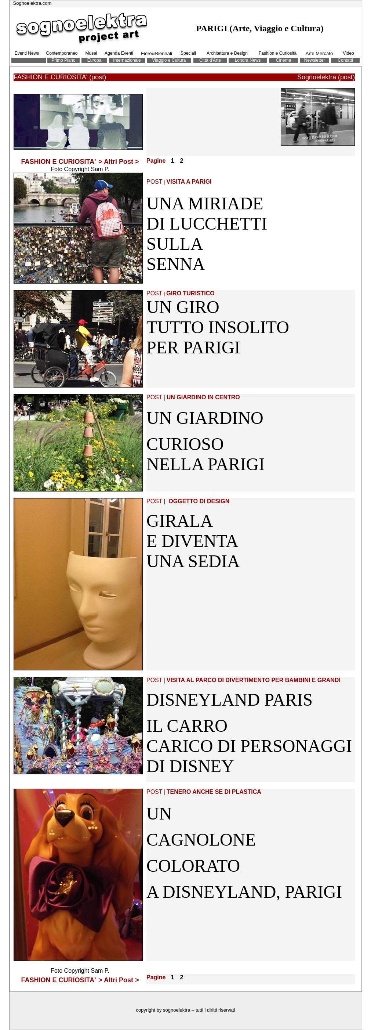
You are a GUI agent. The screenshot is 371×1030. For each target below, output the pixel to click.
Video (348, 53)
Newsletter (314, 60)
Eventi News (27, 53)
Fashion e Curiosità (278, 53)
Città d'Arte (210, 60)
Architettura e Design (227, 53)
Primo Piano (63, 60)
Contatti (345, 60)
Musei (91, 53)
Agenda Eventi (119, 53)
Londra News (248, 60)
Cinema (283, 60)
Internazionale (127, 60)
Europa (94, 60)
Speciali (188, 53)
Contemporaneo (61, 53)
